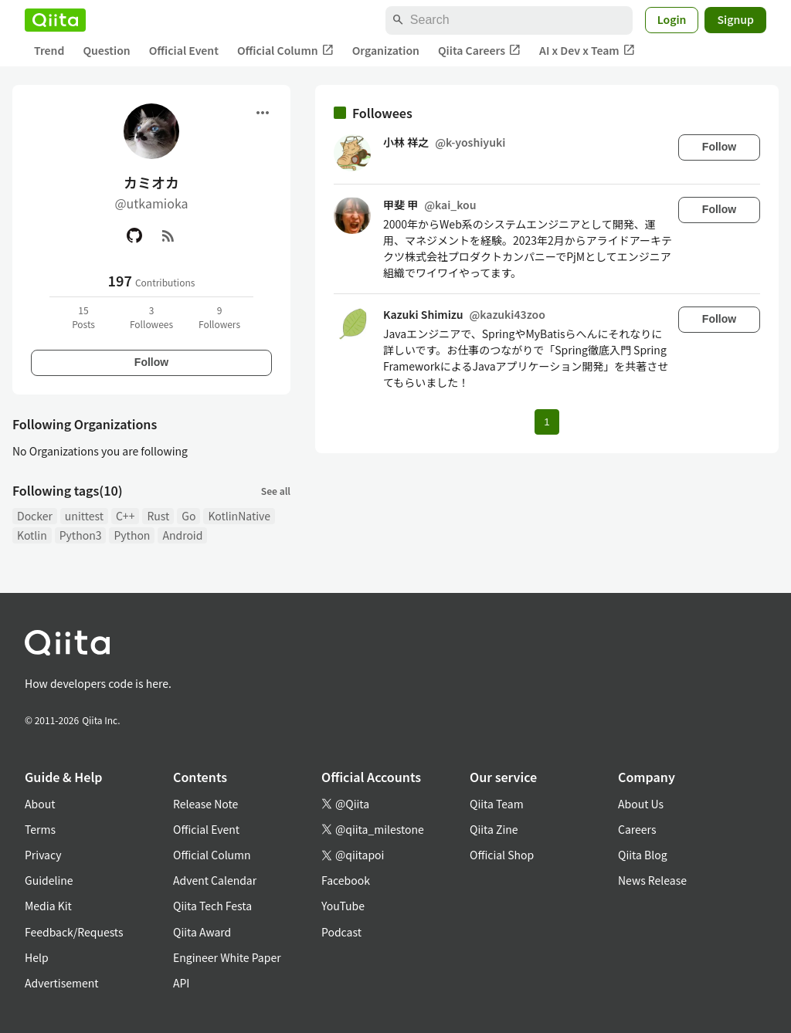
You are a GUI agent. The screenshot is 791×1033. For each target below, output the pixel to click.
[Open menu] (262, 112)
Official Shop (502, 854)
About (40, 803)
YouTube (343, 905)
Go (188, 515)
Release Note (205, 803)
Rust (158, 515)
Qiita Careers (479, 50)
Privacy (43, 854)
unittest (84, 515)
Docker (35, 515)
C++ (125, 515)
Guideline (49, 880)
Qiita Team (497, 803)
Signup (735, 19)
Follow (151, 362)
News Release (652, 880)
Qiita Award (202, 932)
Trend (49, 50)
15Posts (83, 316)
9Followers (219, 316)
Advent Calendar (214, 880)
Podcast (341, 932)
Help (37, 957)
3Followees (151, 316)
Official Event (184, 50)
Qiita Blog (642, 854)
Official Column (285, 50)
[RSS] (168, 235)
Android (182, 535)
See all (275, 490)
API (181, 983)
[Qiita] (55, 20)
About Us (641, 803)
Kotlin (32, 535)
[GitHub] (134, 235)
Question (106, 50)
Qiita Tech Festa (212, 905)
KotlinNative (239, 515)
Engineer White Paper (227, 957)
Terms (40, 829)
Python (132, 535)
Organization (385, 50)
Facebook (345, 880)
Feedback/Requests (74, 932)
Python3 (80, 535)
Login (672, 19)
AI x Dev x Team (587, 50)
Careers (637, 829)
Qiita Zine (494, 829)
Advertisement (62, 983)
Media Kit (48, 905)
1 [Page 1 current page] (546, 422)
